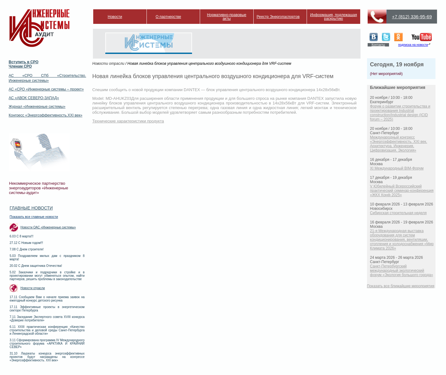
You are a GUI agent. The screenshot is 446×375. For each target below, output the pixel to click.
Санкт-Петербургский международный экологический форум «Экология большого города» (401, 270)
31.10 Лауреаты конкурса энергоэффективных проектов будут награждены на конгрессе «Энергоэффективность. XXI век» (47, 357)
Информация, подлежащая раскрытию (333, 17)
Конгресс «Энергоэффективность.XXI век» (45, 115)
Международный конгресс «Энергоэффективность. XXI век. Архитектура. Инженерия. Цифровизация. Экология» (398, 143)
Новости (115, 17)
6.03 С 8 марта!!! (21, 236)
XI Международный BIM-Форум (397, 168)
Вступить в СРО (23, 62)
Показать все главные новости (34, 216)
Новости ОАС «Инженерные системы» (48, 227)
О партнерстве (168, 17)
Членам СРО (20, 66)
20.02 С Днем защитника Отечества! (36, 265)
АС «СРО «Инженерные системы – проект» (46, 89)
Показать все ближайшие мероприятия (401, 286)
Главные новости (31, 207)
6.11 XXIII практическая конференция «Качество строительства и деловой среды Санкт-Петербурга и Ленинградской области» (47, 330)
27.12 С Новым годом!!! (26, 243)
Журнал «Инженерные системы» (37, 106)
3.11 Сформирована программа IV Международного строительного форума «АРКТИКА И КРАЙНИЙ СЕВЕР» (47, 343)
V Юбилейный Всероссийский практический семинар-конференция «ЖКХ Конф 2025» (402, 190)
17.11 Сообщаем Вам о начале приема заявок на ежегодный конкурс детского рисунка (47, 298)
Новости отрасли (32, 288)
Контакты (378, 44)
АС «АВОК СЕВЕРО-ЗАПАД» (34, 98)
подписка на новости (413, 44)
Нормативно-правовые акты (226, 17)
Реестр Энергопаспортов (278, 17)
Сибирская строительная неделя (398, 213)
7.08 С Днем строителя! (27, 249)
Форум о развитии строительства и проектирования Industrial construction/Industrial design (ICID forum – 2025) (400, 112)
